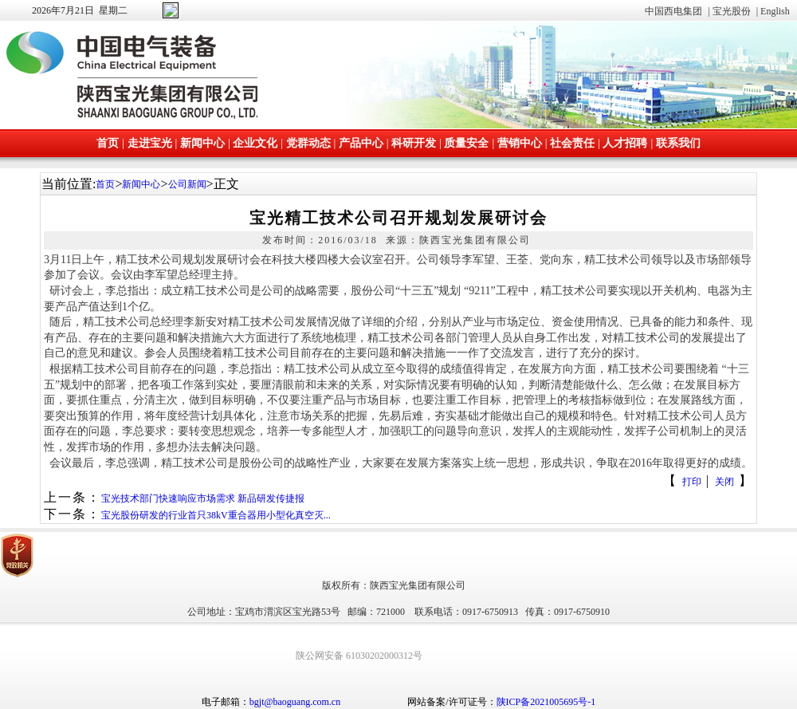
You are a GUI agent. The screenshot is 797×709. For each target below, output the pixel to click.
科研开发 (413, 142)
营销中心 (519, 142)
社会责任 (572, 142)
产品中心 (361, 142)
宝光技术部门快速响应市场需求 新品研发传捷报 (202, 498)
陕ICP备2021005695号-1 (546, 701)
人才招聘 (625, 142)
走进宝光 (150, 142)
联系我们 (678, 142)
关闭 (724, 481)
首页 (107, 142)
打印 (691, 481)
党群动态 (308, 142)
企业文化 (255, 142)
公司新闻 (187, 184)
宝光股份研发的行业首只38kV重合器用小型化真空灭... (216, 515)
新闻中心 (202, 142)
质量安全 (466, 142)
